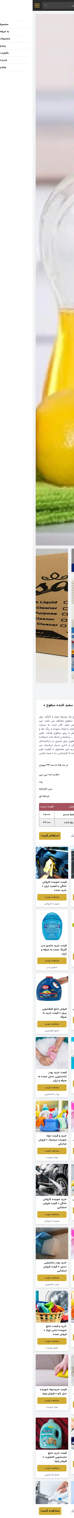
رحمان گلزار (45, 835)
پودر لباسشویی (19, 1094)
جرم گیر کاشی (55, 1217)
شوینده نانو (54, 1470)
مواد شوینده (55, 904)
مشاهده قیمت (54, 897)
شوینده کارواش (19, 904)
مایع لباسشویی (19, 1474)
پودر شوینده (55, 1090)
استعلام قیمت (17, 835)
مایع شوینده (19, 1348)
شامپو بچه (55, 963)
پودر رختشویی (55, 1284)
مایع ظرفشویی (54, 1026)
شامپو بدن (19, 967)
